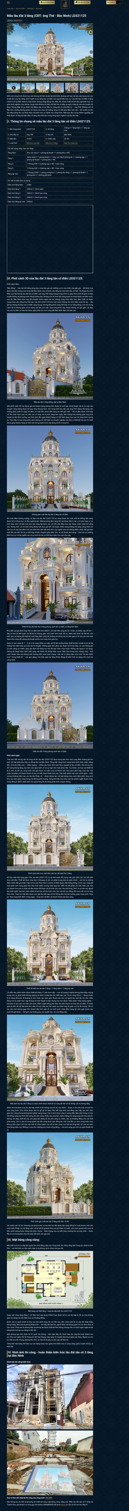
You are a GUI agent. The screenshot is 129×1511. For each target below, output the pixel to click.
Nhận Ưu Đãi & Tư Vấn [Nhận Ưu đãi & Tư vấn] (47, 2)
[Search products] (120, 3)
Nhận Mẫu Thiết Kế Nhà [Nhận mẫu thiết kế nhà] (82, 2)
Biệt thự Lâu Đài (33, 143)
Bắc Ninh (39, 8)
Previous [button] (9, 52)
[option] (50, 52)
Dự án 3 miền (20, 8)
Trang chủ (10, 8)
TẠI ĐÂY (49, 1498)
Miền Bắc (30, 8)
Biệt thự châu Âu (71, 143)
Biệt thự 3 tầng (52, 143)
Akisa (63, 1505)
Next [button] (91, 87)
